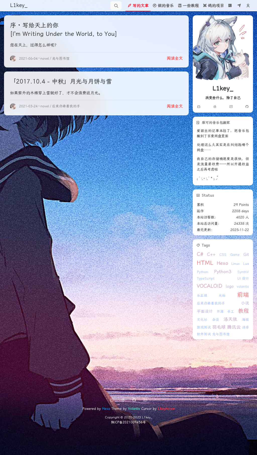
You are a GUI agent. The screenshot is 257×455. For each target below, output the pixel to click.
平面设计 (205, 311)
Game (235, 255)
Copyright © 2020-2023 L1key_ (128, 417)
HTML (205, 262)
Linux (235, 264)
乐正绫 (202, 295)
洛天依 (230, 319)
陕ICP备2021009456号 (128, 422)
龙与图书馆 (61, 58)
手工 (230, 312)
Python (202, 272)
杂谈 (215, 320)
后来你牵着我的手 (66, 106)
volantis (243, 286)
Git (246, 254)
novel (44, 58)
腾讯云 (234, 327)
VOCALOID (209, 286)
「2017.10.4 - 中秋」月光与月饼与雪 (61, 81)
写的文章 (138, 5)
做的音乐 (163, 5)
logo (230, 286)
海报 (245, 320)
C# (200, 254)
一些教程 (188, 5)
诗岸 (245, 327)
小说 (245, 303)
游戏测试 (204, 327)
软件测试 (204, 334)
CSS (222, 255)
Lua (246, 264)
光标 (222, 295)
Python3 (222, 271)
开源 (220, 312)
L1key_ (19, 6)
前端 (243, 294)
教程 (243, 311)
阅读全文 (175, 58)
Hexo (222, 263)
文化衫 (202, 320)
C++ (211, 254)
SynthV (243, 272)
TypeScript (205, 278)
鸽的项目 (213, 5)
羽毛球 (219, 327)
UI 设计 (243, 278)
